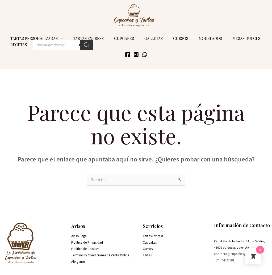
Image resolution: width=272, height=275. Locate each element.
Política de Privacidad (87, 240)
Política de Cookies (85, 247)
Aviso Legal (79, 234)
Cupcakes (150, 240)
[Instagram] (136, 52)
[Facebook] (127, 52)
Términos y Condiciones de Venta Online (100, 253)
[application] (58, 36)
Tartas (147, 253)
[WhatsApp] (144, 52)
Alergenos (78, 259)
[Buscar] (83, 42)
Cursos (148, 247)
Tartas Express (153, 234)
